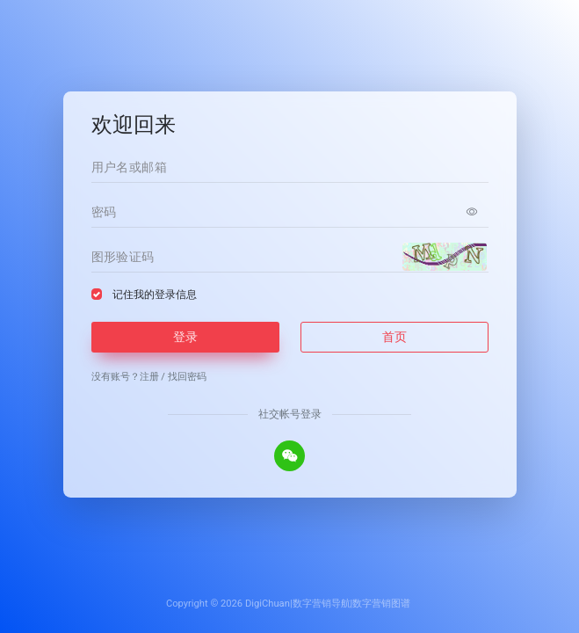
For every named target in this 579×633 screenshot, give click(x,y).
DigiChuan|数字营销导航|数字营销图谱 (327, 603)
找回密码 (187, 376)
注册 (149, 376)
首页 (394, 337)
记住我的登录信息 (154, 294)
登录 (185, 337)
